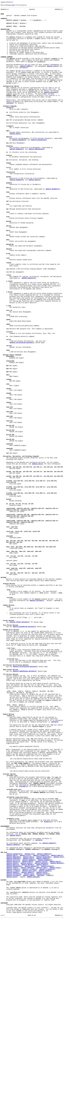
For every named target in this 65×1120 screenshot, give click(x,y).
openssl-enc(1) (37, 565)
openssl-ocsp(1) (27, 1053)
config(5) (10, 124)
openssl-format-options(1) (20, 758)
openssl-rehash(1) (13, 1031)
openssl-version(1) (51, 111)
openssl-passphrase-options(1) (24, 764)
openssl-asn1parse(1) (14, 1042)
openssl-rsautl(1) (13, 1061)
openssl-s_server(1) (47, 1061)
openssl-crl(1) (25, 1044)
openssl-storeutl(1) (14, 1066)
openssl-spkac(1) (27, 1064)
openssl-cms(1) (12, 1044)
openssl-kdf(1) (27, 1051)
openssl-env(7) (15, 1019)
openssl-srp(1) (41, 1064)
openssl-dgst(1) (57, 1044)
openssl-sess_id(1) (29, 1062)
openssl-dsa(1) (28, 1046)
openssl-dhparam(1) (14, 1046)
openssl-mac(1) (15, 162)
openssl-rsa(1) (55, 1059)
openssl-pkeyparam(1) (39, 169)
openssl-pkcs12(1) (57, 1053)
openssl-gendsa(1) (29, 1049)
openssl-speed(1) (13, 1064)
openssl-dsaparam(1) (43, 1046)
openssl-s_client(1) (29, 1061)
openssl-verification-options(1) (22, 417)
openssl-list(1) (53, 79)
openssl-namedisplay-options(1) (25, 818)
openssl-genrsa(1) (13, 1051)
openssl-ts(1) (29, 1066)
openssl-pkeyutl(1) (29, 338)
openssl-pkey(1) (34, 218)
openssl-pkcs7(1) (13, 1055)
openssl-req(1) (41, 1059)
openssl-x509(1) (26, 79)
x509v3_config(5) (33, 1070)
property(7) (48, 1002)
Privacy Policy (11, 5)
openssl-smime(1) (45, 1062)
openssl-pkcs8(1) (27, 1055)
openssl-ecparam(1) (14, 1047)
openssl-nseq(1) (12, 1053)
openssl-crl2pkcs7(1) (41, 1044)
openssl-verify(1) (43, 1066)
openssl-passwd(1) (41, 1053)
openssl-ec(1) (59, 1046)
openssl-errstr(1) (13, 1049)
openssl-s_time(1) (13, 1062)
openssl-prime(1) (47, 1057)
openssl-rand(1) (12, 1059)
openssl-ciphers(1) (44, 1042)
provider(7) (23, 959)
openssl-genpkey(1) (19, 169)
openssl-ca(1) (30, 1042)
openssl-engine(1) (49, 1029)
